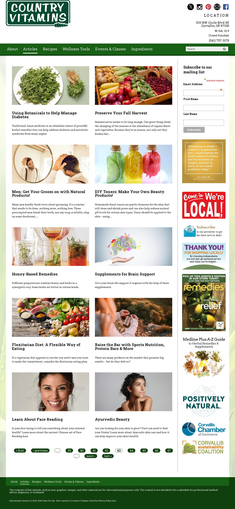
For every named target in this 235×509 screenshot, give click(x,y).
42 (106, 450)
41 (94, 450)
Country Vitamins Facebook (226, 7)
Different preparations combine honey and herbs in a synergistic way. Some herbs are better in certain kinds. (45, 285)
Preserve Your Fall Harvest (121, 112)
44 (131, 450)
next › (90, 456)
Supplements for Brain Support (125, 274)
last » (108, 456)
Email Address (202, 84)
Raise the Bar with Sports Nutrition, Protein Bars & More (129, 346)
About (12, 48)
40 (82, 450)
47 (169, 450)
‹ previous (40, 450)
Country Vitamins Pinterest (208, 7)
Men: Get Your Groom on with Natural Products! (48, 193)
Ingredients (142, 48)
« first (20, 450)
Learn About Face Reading (37, 419)
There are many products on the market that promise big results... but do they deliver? (129, 360)
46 (156, 450)
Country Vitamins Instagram (199, 7)
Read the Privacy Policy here (103, 500)
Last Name (190, 114)
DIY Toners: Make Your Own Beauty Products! (129, 193)
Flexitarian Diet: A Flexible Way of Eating (46, 346)
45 (144, 450)
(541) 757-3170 (219, 40)
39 (69, 450)
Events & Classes (110, 48)
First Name (190, 99)
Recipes (50, 48)
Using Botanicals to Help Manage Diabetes (44, 114)
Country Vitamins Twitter (190, 7)
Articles (30, 48)
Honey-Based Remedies (35, 274)
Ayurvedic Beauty (112, 419)
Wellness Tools (76, 48)
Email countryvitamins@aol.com (217, 7)
